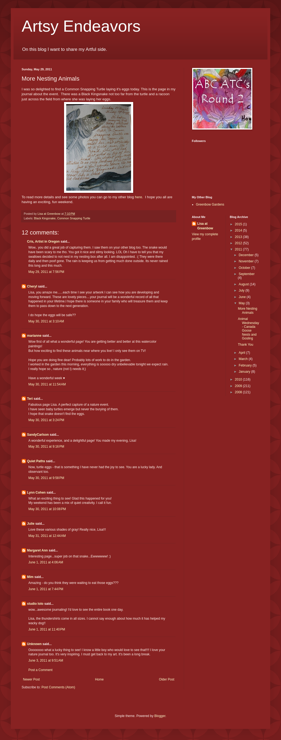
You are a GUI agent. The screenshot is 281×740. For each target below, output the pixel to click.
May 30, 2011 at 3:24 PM (46, 420)
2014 (239, 230)
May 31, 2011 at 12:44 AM (47, 536)
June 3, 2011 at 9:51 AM (45, 660)
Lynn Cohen (36, 492)
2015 (239, 224)
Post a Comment (40, 670)
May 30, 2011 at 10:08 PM (47, 509)
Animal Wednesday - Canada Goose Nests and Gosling (248, 328)
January (245, 372)
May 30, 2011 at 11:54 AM (47, 384)
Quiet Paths (36, 461)
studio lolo (35, 604)
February (245, 365)
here (138, 197)
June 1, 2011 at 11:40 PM (46, 629)
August (244, 284)
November (247, 261)
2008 (239, 392)
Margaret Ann (37, 550)
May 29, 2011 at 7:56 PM (46, 272)
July (242, 290)
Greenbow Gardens (210, 204)
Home (99, 679)
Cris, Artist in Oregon (43, 241)
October (245, 268)
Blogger (159, 716)
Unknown (34, 644)
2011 (239, 249)
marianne (34, 336)
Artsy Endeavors (81, 26)
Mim (30, 577)
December (247, 255)
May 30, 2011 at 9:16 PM (46, 446)
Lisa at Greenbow (205, 226)
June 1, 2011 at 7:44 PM (45, 589)
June (242, 297)
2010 (239, 379)
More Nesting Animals (247, 310)
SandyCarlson (38, 435)
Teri (30, 399)
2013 (239, 237)
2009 (239, 386)
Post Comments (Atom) (58, 687)
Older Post (166, 679)
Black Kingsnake (45, 218)
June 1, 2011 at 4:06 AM (45, 562)
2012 (239, 243)
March (244, 359)
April (242, 353)
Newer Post (31, 679)
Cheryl (32, 286)
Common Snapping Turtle (73, 218)
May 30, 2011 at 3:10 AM (46, 321)
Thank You (245, 344)
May (242, 303)
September (247, 274)
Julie (30, 524)
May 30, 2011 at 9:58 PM (46, 478)
